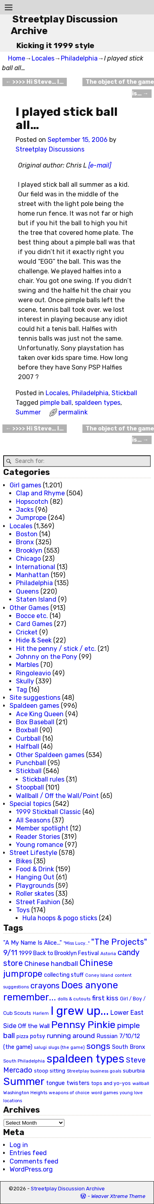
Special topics (30, 804)
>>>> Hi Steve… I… (35, 82)
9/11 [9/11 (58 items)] (10, 952)
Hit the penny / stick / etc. (56, 649)
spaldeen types (97, 402)
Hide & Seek (34, 640)
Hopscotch (32, 501)
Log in (19, 1145)
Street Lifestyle (33, 853)
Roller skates (35, 893)
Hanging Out (35, 877)
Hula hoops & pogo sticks (59, 918)
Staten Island (36, 599)
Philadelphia (79, 58)
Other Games (29, 608)
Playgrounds (35, 885)
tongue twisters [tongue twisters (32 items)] (68, 1083)
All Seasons (33, 820)
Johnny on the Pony (46, 657)
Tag (21, 689)
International (35, 567)
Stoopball (30, 787)
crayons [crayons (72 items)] (45, 985)
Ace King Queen (40, 714)
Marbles (27, 665)
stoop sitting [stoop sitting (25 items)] (49, 1071)
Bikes (24, 861)
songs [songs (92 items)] (98, 1046)
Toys (23, 910)
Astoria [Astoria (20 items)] (108, 953)
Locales (43, 58)
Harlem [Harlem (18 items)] (41, 1013)
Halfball (27, 746)
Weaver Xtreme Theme (118, 1196)
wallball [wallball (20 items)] (140, 1083)
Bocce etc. (32, 616)
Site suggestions (35, 697)
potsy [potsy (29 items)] (37, 1036)
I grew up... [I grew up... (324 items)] (79, 1011)
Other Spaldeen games (50, 755)
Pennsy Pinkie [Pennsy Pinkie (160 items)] (83, 1024)
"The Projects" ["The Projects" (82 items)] (119, 942)
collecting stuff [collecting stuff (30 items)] (64, 975)
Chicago (28, 558)
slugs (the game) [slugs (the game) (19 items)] (66, 1047)
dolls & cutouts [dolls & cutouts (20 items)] (74, 999)
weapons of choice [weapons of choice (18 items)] (69, 1092)
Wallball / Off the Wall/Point (57, 796)
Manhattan (32, 575)
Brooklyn (29, 550)
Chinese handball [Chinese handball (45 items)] (51, 964)
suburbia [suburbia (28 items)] (134, 1070)
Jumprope (31, 517)
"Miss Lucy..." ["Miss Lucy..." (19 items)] (77, 943)
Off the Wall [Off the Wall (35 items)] (34, 1026)
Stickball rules (43, 779)
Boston (27, 534)
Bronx (25, 542)
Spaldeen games (34, 705)
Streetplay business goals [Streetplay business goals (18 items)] (94, 1071)
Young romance (39, 844)
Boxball (27, 730)
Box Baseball (35, 722)
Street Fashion (38, 902)
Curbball (28, 738)
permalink (73, 412)
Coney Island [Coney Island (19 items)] (99, 975)
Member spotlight (42, 828)
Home (16, 58)
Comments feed (34, 1161)
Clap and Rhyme (40, 493)
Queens (27, 591)
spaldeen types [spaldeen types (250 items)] (85, 1058)
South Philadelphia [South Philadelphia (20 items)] (24, 1061)
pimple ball (56, 402)
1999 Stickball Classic (48, 812)
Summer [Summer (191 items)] (23, 1081)
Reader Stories (38, 836)
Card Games (34, 624)
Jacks (25, 509)
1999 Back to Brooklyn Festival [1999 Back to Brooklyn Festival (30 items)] (59, 953)
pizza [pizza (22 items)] (22, 1036)
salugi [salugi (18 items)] (40, 1047)
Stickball (124, 393)
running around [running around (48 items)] (71, 1036)
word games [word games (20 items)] (104, 1092)
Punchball (31, 763)
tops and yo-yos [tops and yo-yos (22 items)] (111, 1083)
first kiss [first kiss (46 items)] (105, 998)
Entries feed (28, 1153)
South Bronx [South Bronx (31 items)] (128, 1047)
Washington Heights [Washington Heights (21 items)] (25, 1092)
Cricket (27, 632)
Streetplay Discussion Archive (68, 1189)
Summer (28, 412)
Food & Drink (35, 869)
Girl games (25, 485)
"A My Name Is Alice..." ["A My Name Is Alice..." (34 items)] (32, 942)
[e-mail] (99, 165)
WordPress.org (31, 1169)
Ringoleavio (33, 673)
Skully (25, 681)
